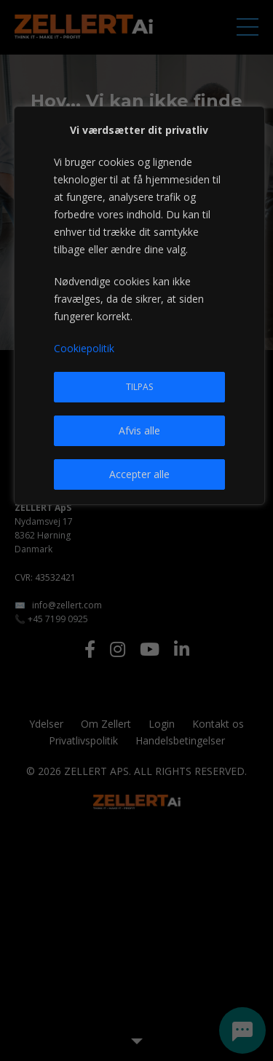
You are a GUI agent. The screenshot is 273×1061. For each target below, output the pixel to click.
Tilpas (139, 387)
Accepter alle (139, 474)
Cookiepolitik (84, 348)
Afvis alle (139, 430)
